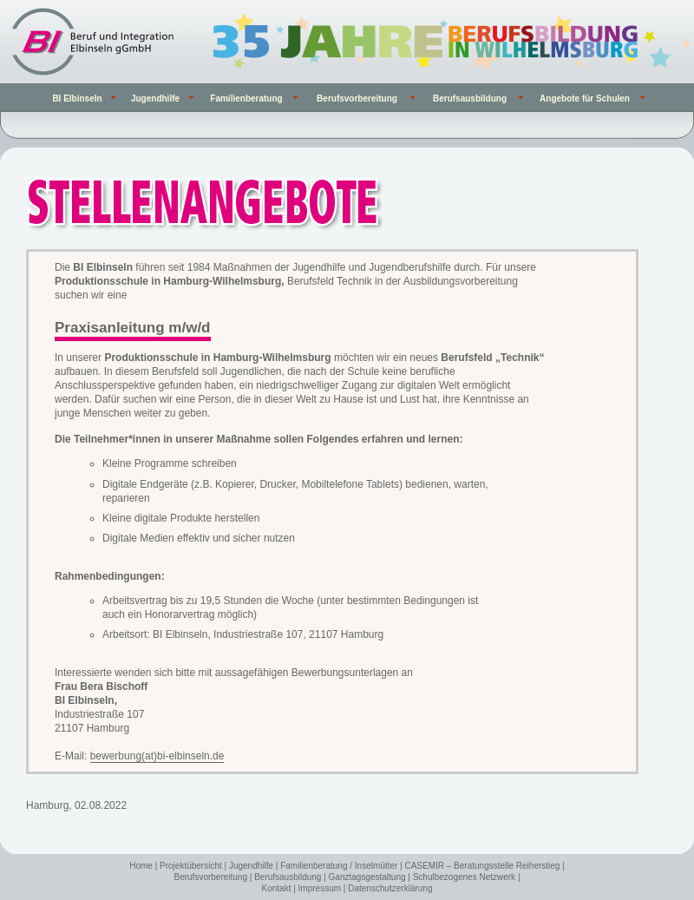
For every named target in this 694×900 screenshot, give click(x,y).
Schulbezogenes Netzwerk (464, 877)
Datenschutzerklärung (390, 888)
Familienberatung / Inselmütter (338, 865)
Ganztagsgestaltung (367, 877)
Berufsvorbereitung (211, 877)
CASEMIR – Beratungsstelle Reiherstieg (482, 865)
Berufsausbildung (287, 877)
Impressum (319, 888)
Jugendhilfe (251, 865)
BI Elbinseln (76, 98)
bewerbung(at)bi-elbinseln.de (157, 756)
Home (141, 865)
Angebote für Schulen (585, 98)
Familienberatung (246, 98)
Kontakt (276, 888)
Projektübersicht (191, 865)
